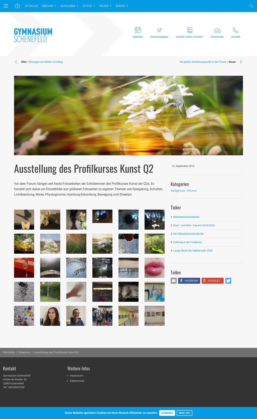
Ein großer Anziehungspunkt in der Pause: (203, 61)
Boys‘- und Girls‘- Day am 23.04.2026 (194, 225)
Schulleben (67, 6)
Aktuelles (31, 6)
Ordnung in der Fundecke (187, 242)
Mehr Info (184, 412)
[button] (174, 281)
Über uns (47, 6)
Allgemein (24, 352)
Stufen (87, 6)
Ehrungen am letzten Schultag (46, 61)
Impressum (76, 375)
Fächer (103, 6)
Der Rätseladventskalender (188, 233)
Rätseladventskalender (186, 216)
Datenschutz (77, 380)
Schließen (167, 412)
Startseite (8, 352)
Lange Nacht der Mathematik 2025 (192, 250)
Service (120, 6)
